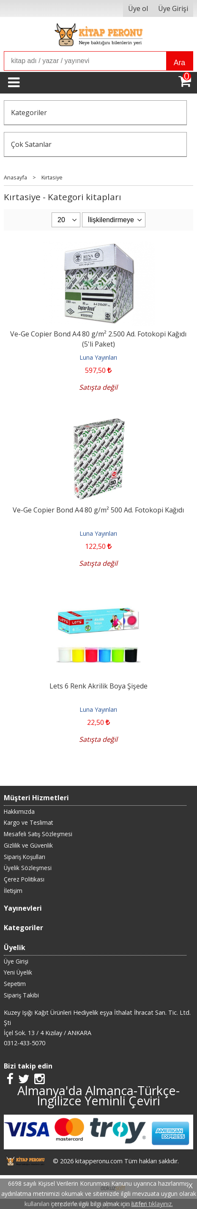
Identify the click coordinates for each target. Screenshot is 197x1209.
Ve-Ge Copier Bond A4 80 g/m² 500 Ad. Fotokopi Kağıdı (98, 510)
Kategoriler (29, 112)
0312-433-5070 (24, 1043)
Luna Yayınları (98, 357)
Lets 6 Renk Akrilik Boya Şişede (98, 686)
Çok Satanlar (31, 144)
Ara (179, 62)
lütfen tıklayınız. (152, 1204)
